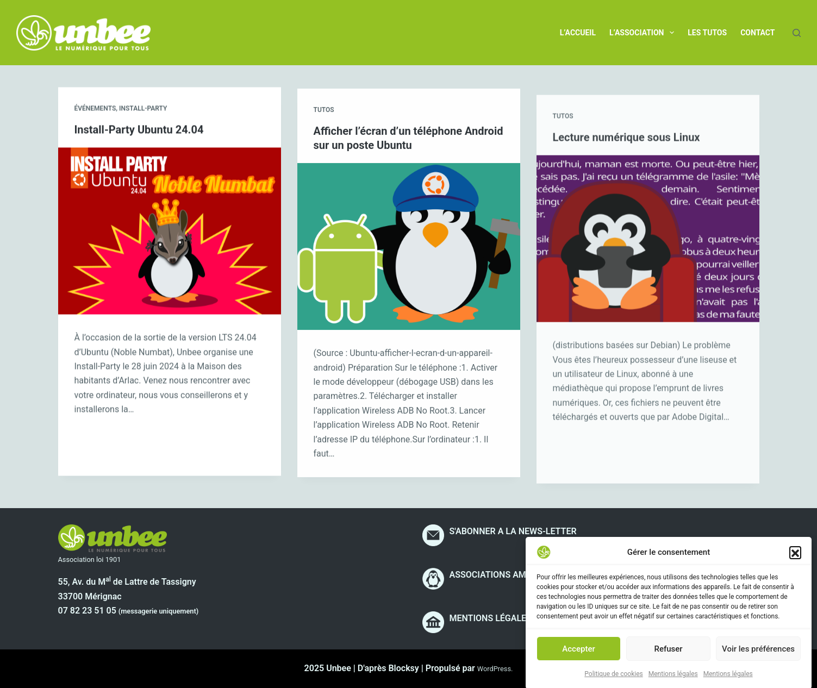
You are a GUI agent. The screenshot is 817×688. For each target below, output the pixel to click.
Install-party (143, 109)
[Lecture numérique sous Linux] (648, 255)
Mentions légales (673, 683)
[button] (795, 561)
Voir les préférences (758, 657)
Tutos (324, 113)
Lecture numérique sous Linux (626, 153)
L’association (643, 32)
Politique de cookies (613, 683)
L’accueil (578, 32)
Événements (95, 109)
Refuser (668, 657)
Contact (757, 32)
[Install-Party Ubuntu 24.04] (169, 231)
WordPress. (495, 669)
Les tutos (707, 32)
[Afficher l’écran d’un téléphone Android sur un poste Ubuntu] (408, 249)
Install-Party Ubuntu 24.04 (139, 130)
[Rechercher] (797, 33)
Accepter (578, 657)
